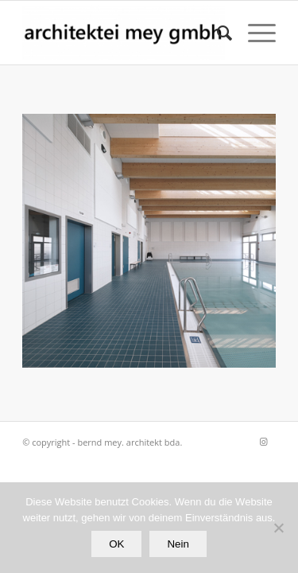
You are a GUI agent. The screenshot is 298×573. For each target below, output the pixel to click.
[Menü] (254, 32)
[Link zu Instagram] (264, 442)
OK (116, 544)
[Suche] (216, 32)
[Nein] (278, 528)
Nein (177, 544)
